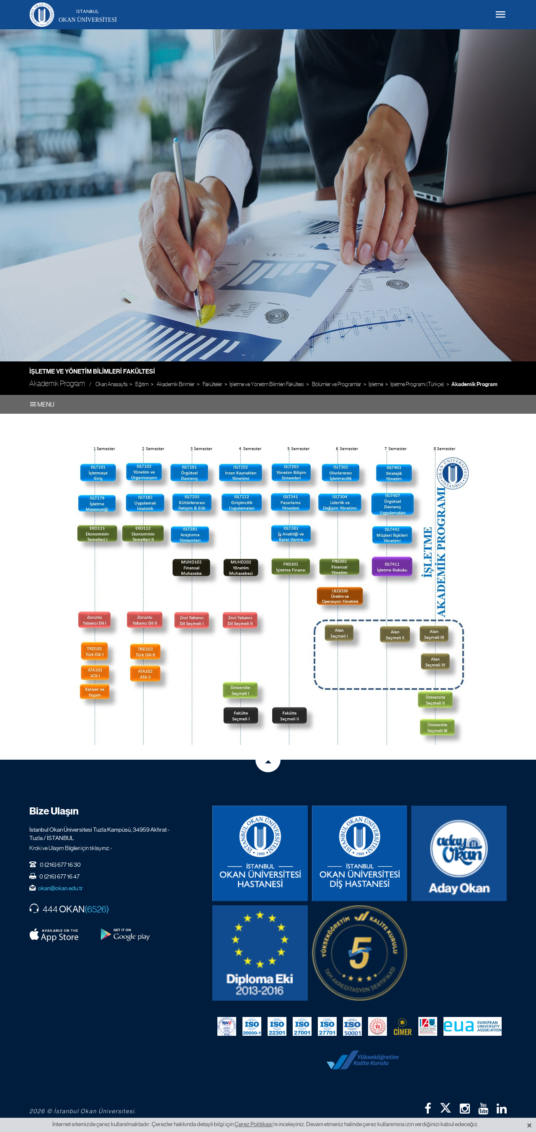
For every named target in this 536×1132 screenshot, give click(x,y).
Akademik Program (474, 384)
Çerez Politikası (253, 1124)
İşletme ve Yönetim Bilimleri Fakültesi (92, 371)
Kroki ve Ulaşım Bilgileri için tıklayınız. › (70, 848)
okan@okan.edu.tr (60, 888)
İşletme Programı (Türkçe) (417, 384)
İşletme (375, 384)
